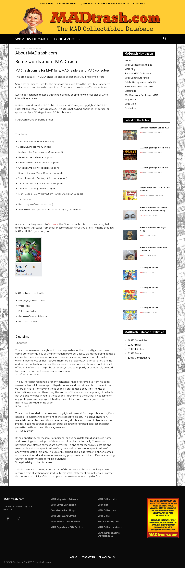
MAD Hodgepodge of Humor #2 (155, 148)
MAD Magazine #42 (149, 287)
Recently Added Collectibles (139, 86)
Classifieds (130, 90)
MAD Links (130, 103)
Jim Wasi (53, 224)
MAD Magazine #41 (149, 307)
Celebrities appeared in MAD (140, 82)
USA (141, 132)
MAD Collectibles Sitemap (138, 64)
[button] (165, 39)
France (142, 215)
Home (17, 48)
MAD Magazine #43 (149, 267)
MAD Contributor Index (137, 77)
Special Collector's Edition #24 (154, 128)
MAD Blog (130, 69)
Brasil (142, 195)
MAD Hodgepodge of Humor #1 (155, 168)
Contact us (130, 108)
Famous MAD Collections (138, 73)
